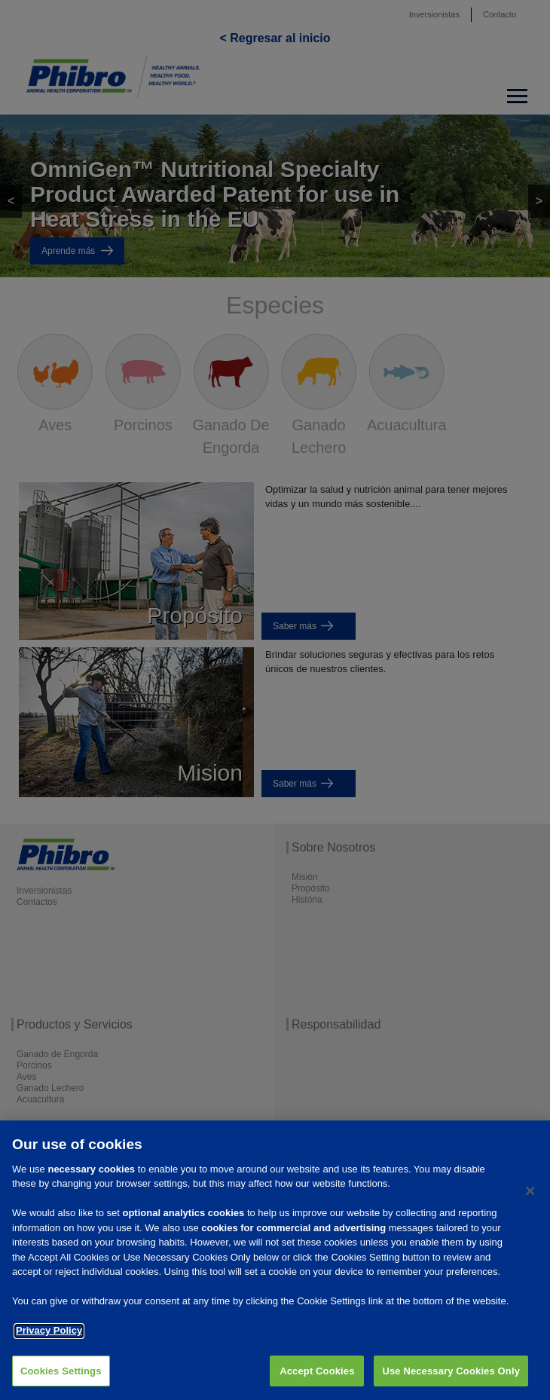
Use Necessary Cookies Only (451, 1381)
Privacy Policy (49, 1341)
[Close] (530, 1202)
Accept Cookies (317, 1381)
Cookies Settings (61, 1381)
